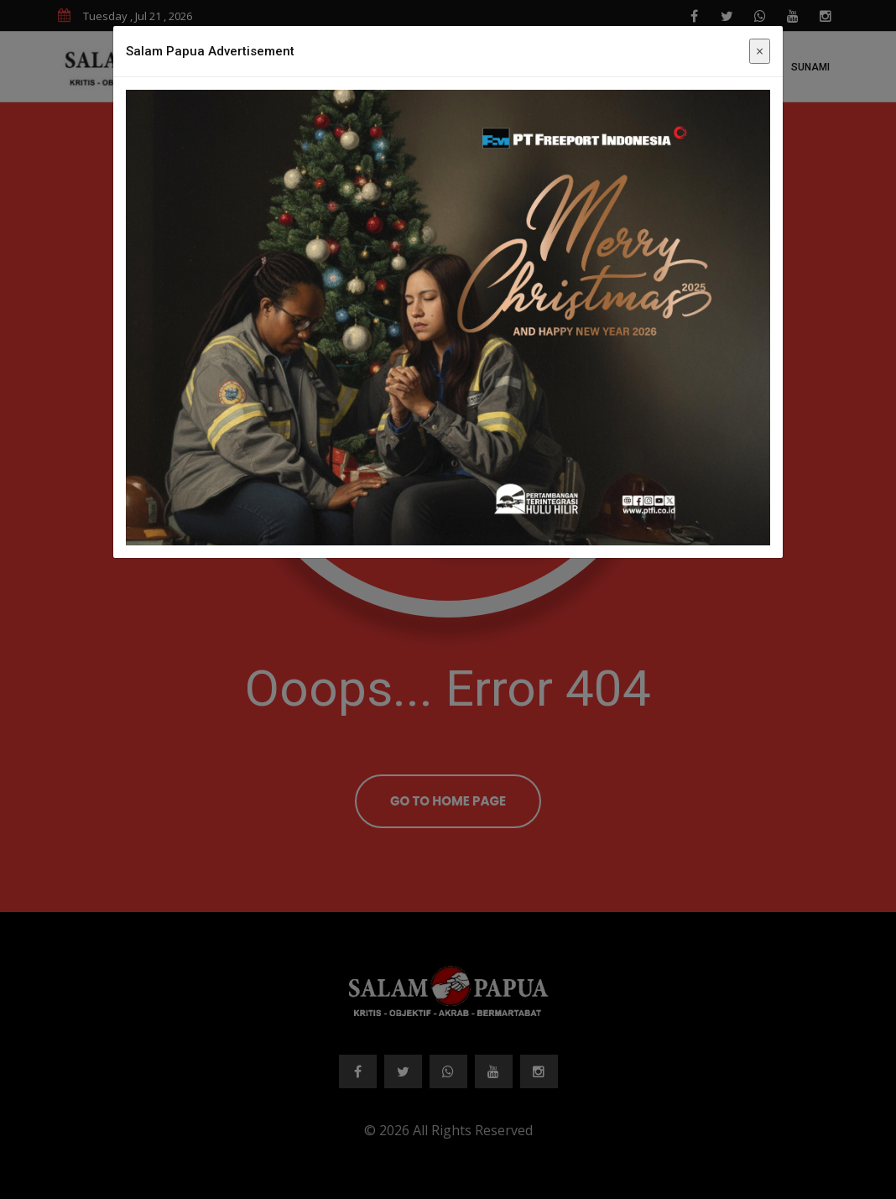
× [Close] (759, 51)
